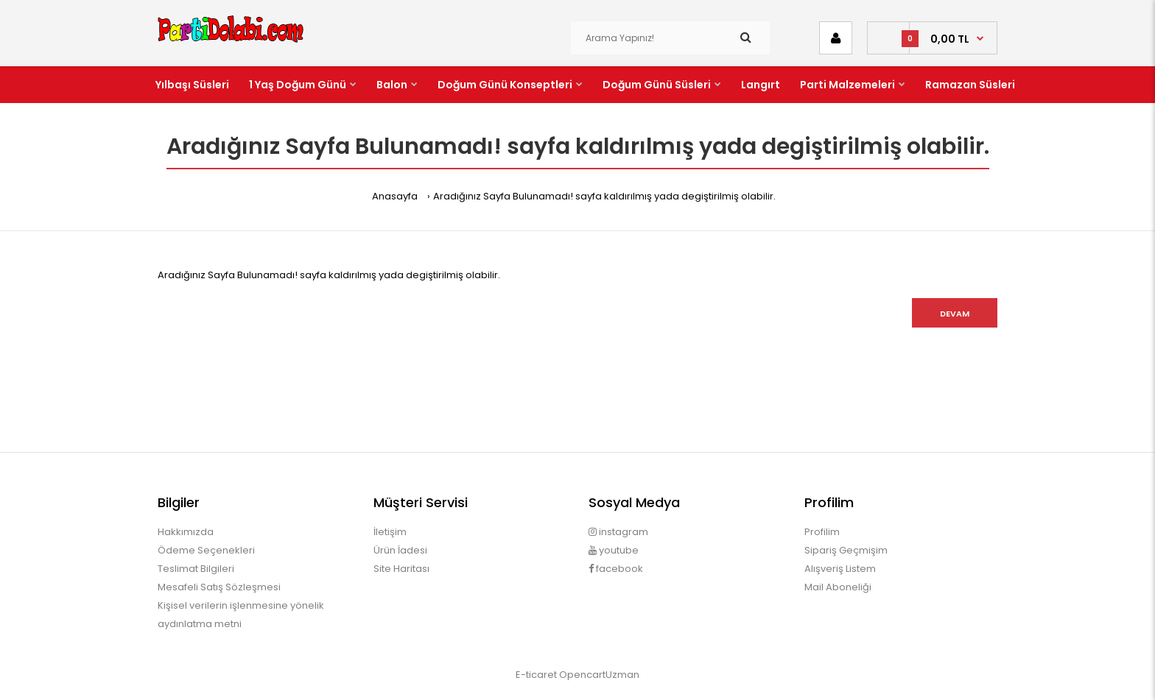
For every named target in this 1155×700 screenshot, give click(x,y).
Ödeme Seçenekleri (206, 550)
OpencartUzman (599, 675)
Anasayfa (395, 196)
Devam (954, 313)
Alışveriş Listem (840, 569)
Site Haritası (401, 569)
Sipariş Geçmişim (846, 550)
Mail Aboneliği (837, 587)
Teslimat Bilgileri (196, 569)
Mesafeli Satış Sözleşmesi (219, 587)
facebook (616, 569)
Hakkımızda (186, 532)
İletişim (390, 532)
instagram (618, 532)
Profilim (822, 532)
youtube (614, 550)
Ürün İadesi (400, 550)
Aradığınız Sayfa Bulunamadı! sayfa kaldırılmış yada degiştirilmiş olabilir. (604, 196)
